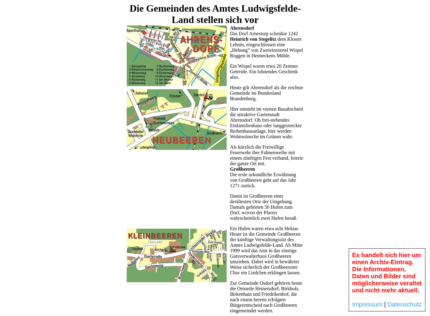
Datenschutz (404, 304)
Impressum (367, 304)
